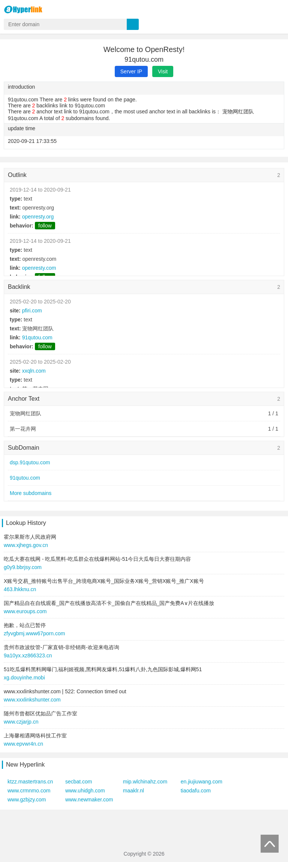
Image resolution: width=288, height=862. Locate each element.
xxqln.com (34, 371)
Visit (163, 71)
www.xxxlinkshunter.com (32, 700)
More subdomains (30, 493)
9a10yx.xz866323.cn (28, 655)
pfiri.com (32, 311)
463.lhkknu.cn (20, 589)
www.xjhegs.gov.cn (26, 545)
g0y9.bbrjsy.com (23, 567)
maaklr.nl (133, 791)
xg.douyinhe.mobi (24, 678)
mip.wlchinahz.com (145, 782)
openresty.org (38, 217)
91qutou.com (37, 337)
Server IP (131, 71)
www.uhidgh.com (85, 791)
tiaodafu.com (196, 791)
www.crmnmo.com (29, 791)
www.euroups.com (25, 611)
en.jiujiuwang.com (201, 782)
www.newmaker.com (89, 800)
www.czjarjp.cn (21, 722)
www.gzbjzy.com (27, 800)
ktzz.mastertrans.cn (30, 782)
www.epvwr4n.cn (23, 744)
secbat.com (78, 782)
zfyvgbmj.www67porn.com (34, 633)
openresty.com (39, 268)
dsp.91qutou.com (30, 462)
